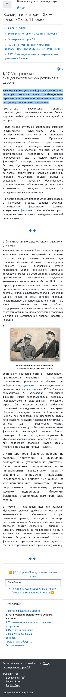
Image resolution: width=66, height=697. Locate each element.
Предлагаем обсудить (18, 641)
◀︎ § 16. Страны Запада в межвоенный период (33, 574)
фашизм (26, 210)
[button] (60, 69)
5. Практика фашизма (18, 634)
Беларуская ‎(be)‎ (15, 677)
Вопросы (10, 637)
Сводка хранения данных (18, 692)
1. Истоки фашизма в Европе (22, 610)
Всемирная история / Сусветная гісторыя (33, 33)
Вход (21, 7)
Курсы (22, 27)
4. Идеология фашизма (19, 630)
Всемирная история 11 (21, 39)
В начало (9, 27)
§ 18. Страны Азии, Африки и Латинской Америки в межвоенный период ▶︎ (33, 590)
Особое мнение (14, 645)
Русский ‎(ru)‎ (10, 673)
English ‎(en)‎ (13, 685)
